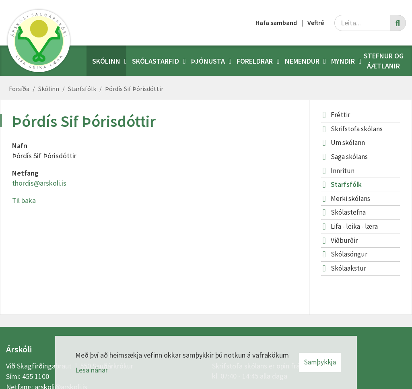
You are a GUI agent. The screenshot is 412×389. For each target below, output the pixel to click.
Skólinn (48, 89)
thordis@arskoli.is (39, 183)
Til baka (24, 200)
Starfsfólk (82, 89)
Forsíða (19, 89)
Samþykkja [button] (320, 362)
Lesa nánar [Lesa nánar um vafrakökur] (91, 370)
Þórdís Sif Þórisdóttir (134, 89)
